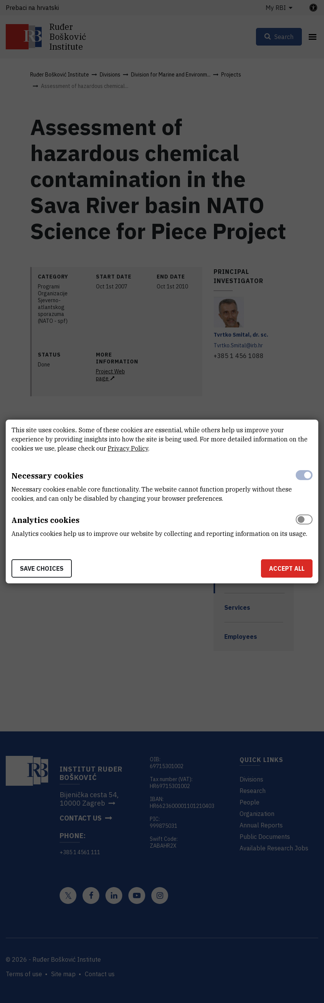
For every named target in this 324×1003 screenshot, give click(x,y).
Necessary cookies (47, 476)
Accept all (287, 568)
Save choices (41, 568)
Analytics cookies (45, 520)
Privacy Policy (128, 448)
